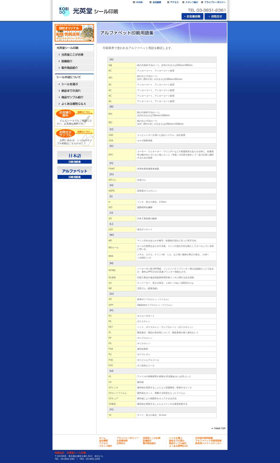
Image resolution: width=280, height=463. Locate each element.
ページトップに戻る (217, 428)
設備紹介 (74, 61)
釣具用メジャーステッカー (208, 443)
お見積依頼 (192, 16)
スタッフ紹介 (190, 2)
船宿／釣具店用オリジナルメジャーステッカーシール (74, 32)
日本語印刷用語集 (74, 157)
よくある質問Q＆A (74, 103)
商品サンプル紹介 (74, 97)
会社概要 (155, 2)
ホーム (102, 438)
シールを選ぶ (74, 84)
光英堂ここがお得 (74, 54)
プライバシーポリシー (213, 2)
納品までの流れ (74, 90)
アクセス (173, 2)
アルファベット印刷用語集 (74, 172)
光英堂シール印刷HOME (138, 2)
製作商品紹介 (74, 67)
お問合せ (215, 16)
